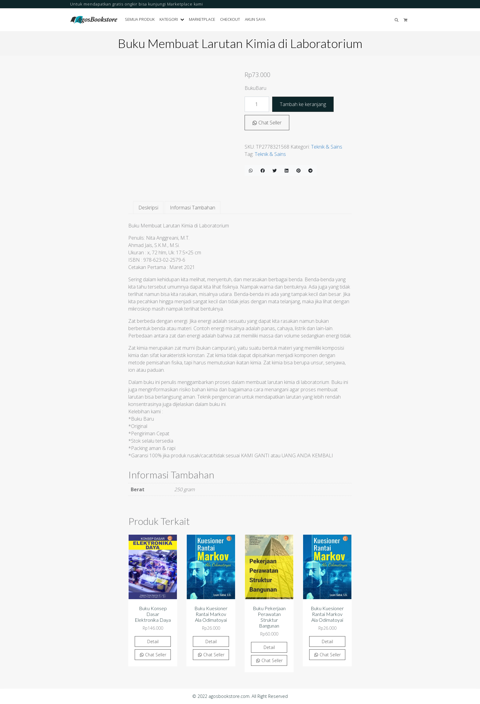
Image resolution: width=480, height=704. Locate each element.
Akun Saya (255, 19)
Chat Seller (267, 122)
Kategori (168, 19)
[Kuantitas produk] (257, 104)
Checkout (230, 19)
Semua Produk (140, 19)
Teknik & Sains (326, 146)
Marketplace (202, 19)
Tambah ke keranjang (303, 104)
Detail (153, 641)
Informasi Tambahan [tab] (192, 207)
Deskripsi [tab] (148, 207)
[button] (183, 19)
